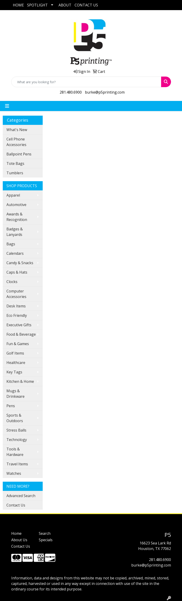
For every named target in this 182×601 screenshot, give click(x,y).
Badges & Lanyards (14, 231)
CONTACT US (86, 5)
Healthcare (15, 362)
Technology (16, 439)
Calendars (15, 253)
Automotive (16, 204)
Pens (10, 405)
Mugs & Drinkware (15, 393)
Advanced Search (20, 495)
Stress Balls (16, 430)
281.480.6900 (71, 92)
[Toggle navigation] (7, 106)
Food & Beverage (21, 334)
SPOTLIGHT (37, 5)
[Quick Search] (86, 82)
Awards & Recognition (16, 217)
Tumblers (14, 172)
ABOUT (65, 5)
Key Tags (14, 372)
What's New (16, 129)
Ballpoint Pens (18, 154)
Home (16, 533)
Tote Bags (15, 163)
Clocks (11, 281)
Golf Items (15, 353)
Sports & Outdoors (14, 418)
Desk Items (16, 306)
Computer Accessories (16, 294)
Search (44, 533)
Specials (46, 539)
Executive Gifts (18, 324)
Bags (10, 243)
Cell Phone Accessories (16, 142)
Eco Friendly (16, 315)
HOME (18, 5)
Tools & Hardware (14, 451)
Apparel (13, 195)
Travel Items (17, 463)
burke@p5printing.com (105, 92)
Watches (13, 473)
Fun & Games (17, 343)
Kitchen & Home (20, 381)
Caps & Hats (16, 272)
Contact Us (15, 505)
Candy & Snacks (19, 262)
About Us (19, 539)
